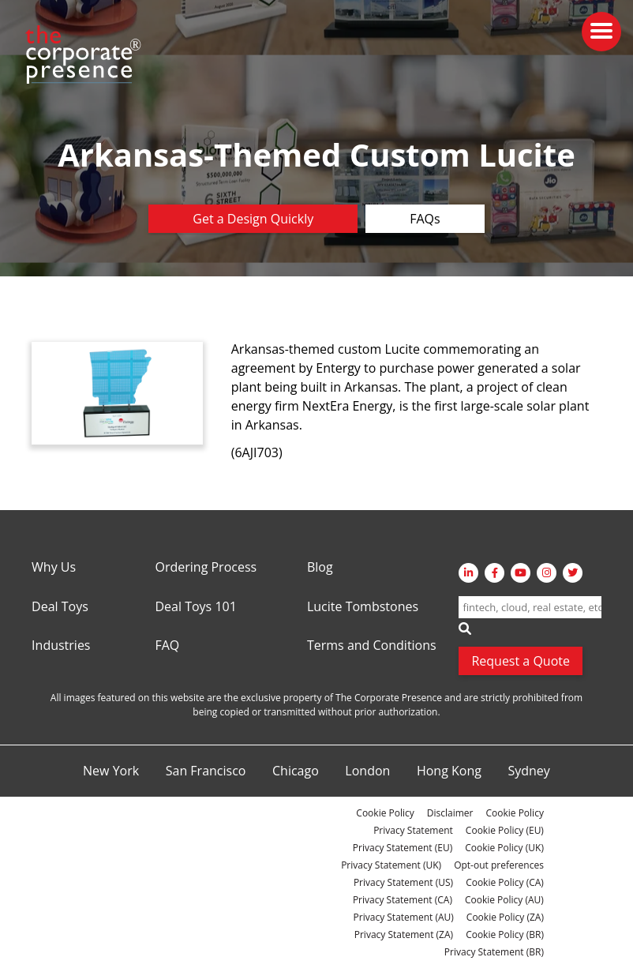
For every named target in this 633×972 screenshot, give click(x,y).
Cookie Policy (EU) (505, 830)
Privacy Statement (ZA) (403, 934)
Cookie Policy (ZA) (505, 917)
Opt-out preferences (499, 865)
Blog (320, 568)
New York (111, 771)
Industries (61, 646)
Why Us (54, 568)
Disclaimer (450, 813)
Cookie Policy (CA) (505, 882)
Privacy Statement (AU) (404, 917)
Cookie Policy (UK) (504, 847)
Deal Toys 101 (195, 607)
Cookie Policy (385, 813)
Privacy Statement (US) (403, 882)
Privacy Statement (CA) (402, 899)
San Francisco (206, 771)
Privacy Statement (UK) (391, 865)
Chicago (295, 771)
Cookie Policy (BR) (505, 934)
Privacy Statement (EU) (402, 847)
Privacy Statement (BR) (494, 952)
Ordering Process (206, 568)
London (367, 771)
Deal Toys (60, 607)
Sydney (528, 771)
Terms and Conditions (371, 646)
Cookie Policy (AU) (504, 899)
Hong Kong (449, 771)
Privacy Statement (413, 830)
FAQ (167, 646)
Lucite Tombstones (362, 607)
